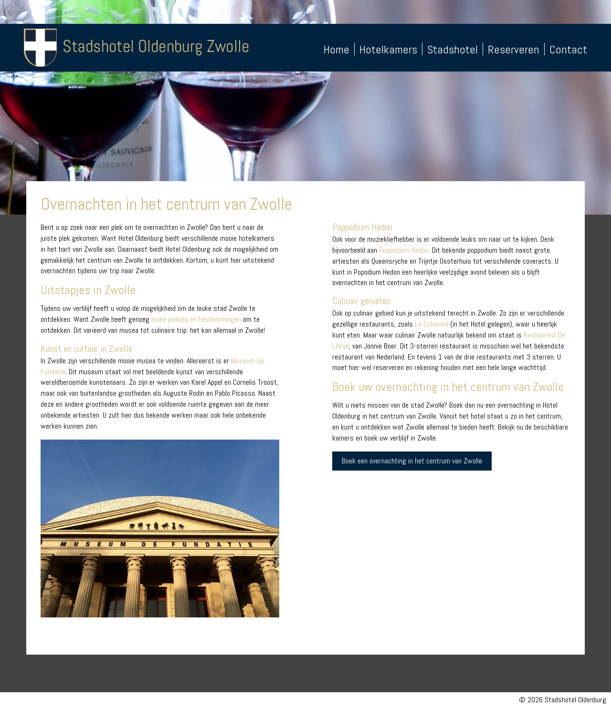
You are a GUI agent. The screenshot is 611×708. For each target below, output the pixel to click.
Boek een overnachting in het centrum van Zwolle (412, 461)
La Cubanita (431, 324)
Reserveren (513, 49)
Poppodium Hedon (404, 250)
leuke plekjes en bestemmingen (196, 319)
